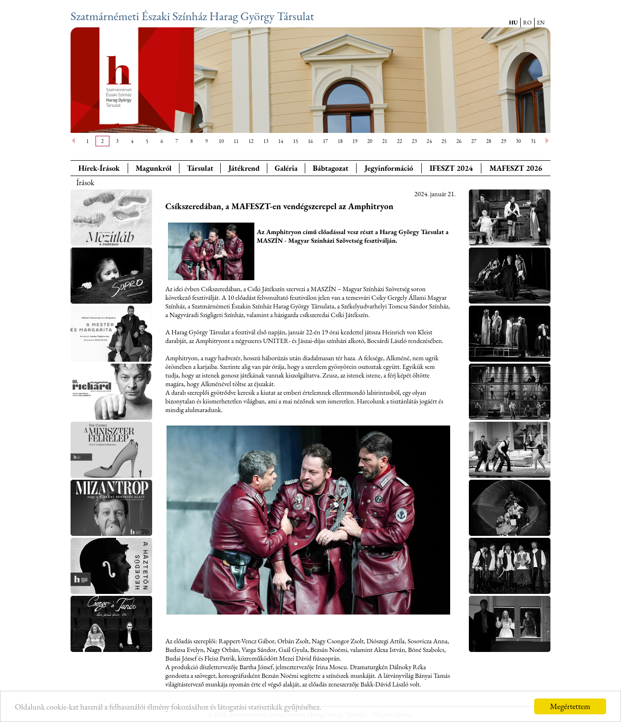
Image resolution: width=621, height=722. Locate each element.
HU (513, 22)
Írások (85, 183)
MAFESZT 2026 (516, 168)
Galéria (286, 168)
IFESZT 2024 (451, 168)
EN (541, 22)
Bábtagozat (330, 168)
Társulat (200, 168)
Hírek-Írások (98, 168)
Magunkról (154, 168)
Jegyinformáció (389, 168)
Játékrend (244, 168)
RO (527, 22)
